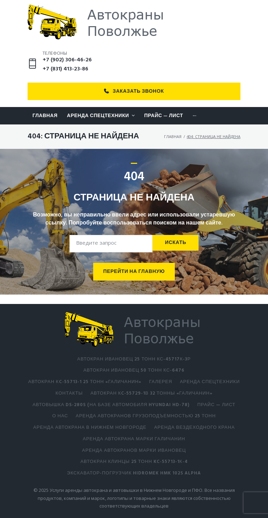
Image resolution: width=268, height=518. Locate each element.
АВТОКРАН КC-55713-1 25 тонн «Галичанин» (85, 382)
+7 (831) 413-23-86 (65, 78)
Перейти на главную (134, 281)
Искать (175, 252)
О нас (60, 416)
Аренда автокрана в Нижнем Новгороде (90, 427)
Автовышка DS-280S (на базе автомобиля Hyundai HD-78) (110, 405)
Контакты (69, 393)
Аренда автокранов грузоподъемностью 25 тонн (146, 416)
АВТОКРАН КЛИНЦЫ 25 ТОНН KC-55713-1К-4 (133, 461)
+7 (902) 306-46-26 (67, 69)
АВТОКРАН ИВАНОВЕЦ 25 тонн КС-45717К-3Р (134, 359)
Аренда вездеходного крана (194, 427)
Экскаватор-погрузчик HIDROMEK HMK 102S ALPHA (134, 473)
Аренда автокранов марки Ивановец (134, 450)
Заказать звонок (134, 101)
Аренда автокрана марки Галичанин (134, 439)
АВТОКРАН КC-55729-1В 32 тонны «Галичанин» (151, 393)
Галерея (160, 382)
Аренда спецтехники (210, 382)
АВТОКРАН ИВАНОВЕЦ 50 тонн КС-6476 (134, 370)
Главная (172, 145)
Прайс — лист (216, 405)
